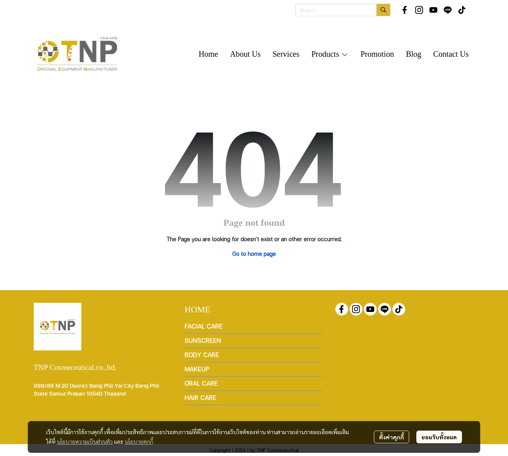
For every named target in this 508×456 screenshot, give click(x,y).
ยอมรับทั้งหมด (439, 437)
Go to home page (254, 254)
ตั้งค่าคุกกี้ (391, 437)
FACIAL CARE (204, 326)
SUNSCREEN (203, 340)
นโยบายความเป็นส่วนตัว (85, 441)
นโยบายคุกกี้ (139, 441)
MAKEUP (197, 368)
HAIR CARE (200, 397)
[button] (343, 10)
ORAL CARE (201, 383)
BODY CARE (202, 354)
